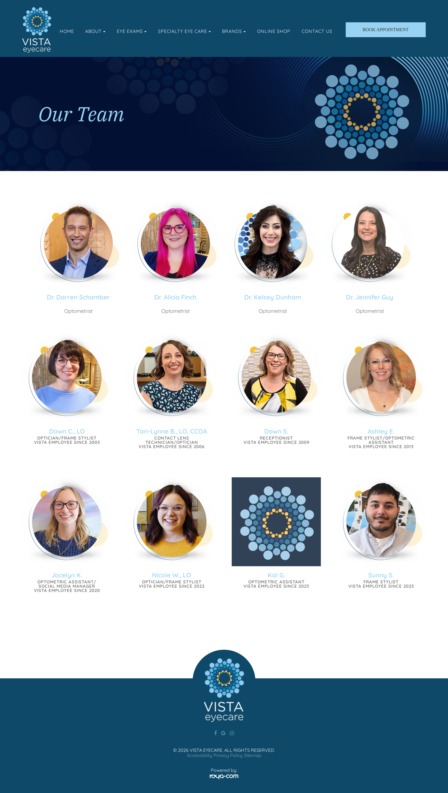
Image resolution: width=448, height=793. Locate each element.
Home (67, 31)
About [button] (95, 31)
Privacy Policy (228, 755)
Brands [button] (234, 31)
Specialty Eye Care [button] (184, 31)
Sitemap (252, 755)
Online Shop (273, 31)
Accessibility (199, 755)
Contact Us (317, 31)
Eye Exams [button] (132, 31)
